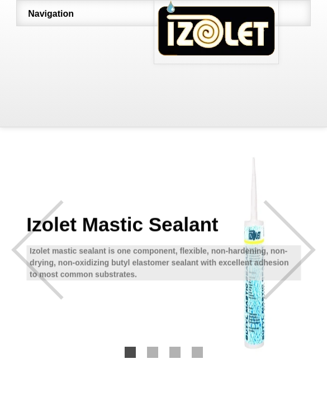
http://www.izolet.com (248, 32)
